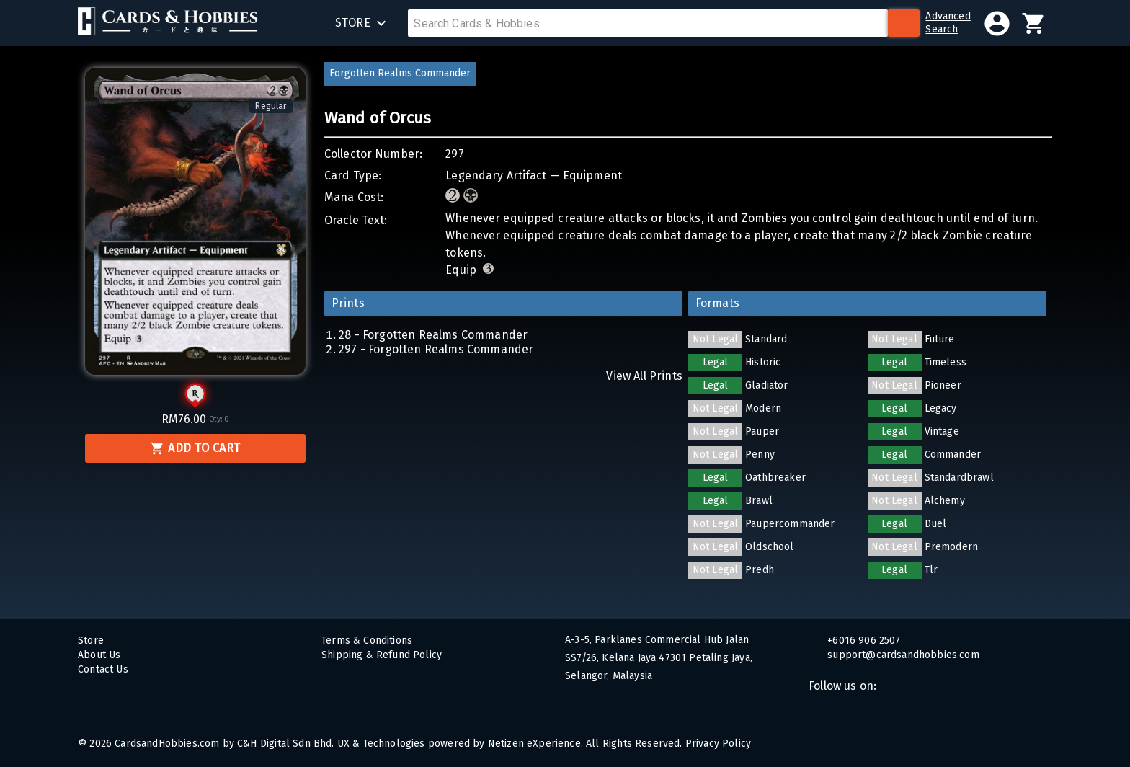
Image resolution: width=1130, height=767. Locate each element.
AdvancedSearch (947, 22)
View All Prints (644, 376)
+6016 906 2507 (862, 640)
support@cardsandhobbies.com (901, 655)
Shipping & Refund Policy (381, 655)
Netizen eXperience (534, 743)
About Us (99, 655)
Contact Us (103, 669)
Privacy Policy (718, 743)
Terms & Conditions (366, 640)
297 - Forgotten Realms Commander (436, 349)
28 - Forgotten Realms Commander (433, 335)
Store (91, 640)
